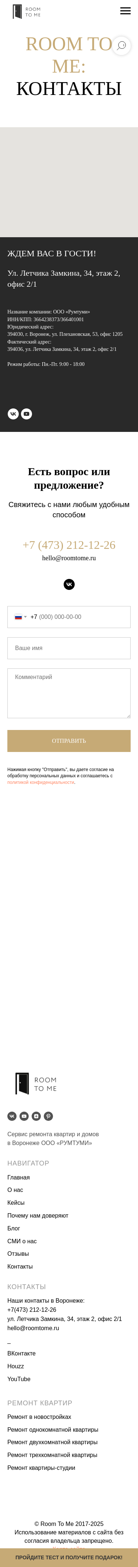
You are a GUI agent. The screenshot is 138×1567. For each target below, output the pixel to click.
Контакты (20, 1266)
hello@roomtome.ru (69, 558)
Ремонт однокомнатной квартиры (52, 1430)
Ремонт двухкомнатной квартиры (52, 1442)
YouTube (19, 1379)
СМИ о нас (22, 1241)
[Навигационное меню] (125, 11)
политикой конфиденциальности (40, 782)
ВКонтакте (21, 1353)
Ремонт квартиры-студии (41, 1468)
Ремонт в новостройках (39, 1417)
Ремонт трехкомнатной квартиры (52, 1455)
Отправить (69, 741)
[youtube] (26, 413)
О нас (15, 1190)
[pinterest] (48, 1116)
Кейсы (16, 1203)
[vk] (13, 413)
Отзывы (18, 1254)
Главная (18, 1177)
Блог (13, 1228)
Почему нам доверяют (37, 1215)
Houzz (15, 1366)
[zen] (36, 1116)
